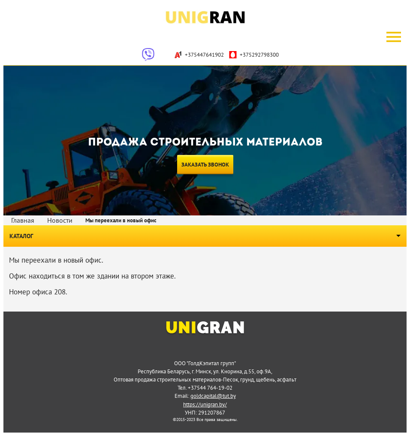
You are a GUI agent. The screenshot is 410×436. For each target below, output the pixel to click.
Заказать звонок (205, 164)
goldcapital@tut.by (213, 396)
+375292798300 (253, 54)
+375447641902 (198, 54)
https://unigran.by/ (205, 404)
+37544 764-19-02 (210, 387)
